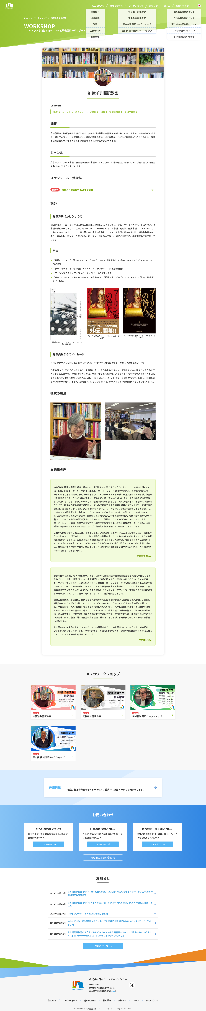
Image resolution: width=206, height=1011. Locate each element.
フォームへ (47, 844)
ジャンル (66, 111)
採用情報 (107, 1000)
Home (27, 18)
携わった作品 (116, 6)
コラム (167, 6)
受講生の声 (130, 111)
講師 (103, 111)
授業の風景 (114, 111)
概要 (55, 111)
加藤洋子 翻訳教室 (58, 18)
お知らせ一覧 (101, 946)
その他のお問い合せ (101, 857)
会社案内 (52, 1000)
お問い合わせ (182, 6)
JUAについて (98, 6)
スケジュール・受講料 (85, 111)
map (113, 991)
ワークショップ (136, 6)
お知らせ (153, 6)
